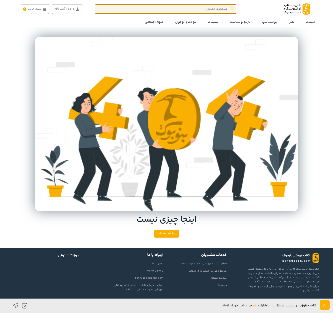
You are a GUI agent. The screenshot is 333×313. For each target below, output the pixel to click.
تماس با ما (157, 264)
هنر (291, 22)
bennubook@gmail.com (149, 278)
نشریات (213, 22)
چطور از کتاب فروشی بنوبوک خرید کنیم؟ (203, 264)
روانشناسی (269, 22)
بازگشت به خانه (167, 233)
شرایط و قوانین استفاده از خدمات (208, 271)
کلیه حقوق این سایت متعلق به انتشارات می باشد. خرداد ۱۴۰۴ (269, 305)
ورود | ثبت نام (67, 8)
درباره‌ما (222, 285)
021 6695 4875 (154, 271)
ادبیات (310, 22)
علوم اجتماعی (154, 22)
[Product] (165, 9)
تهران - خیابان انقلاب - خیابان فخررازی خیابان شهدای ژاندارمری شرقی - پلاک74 (138, 287)
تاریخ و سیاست (240, 22)
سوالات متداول (218, 278)
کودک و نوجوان (185, 22)
